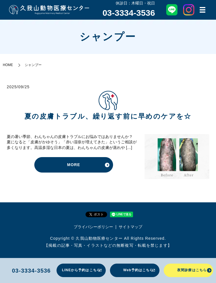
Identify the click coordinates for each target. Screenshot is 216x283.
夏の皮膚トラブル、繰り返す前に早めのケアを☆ (108, 116)
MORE (73, 165)
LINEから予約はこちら (81, 270)
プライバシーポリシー (93, 227)
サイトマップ (130, 227)
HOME (8, 65)
